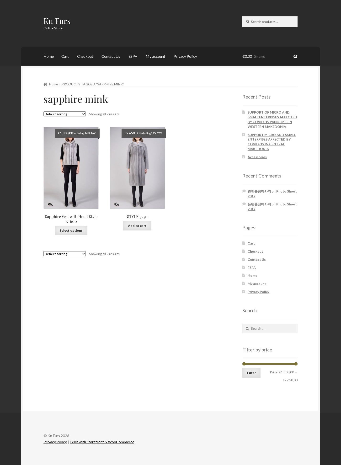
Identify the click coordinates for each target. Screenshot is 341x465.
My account (155, 56)
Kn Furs (57, 21)
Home (48, 56)
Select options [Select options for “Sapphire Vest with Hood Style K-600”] (71, 230)
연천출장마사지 (259, 191)
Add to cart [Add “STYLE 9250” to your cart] (137, 226)
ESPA (132, 56)
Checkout (85, 56)
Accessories (257, 157)
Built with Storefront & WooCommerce (102, 441)
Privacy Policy (185, 56)
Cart (65, 56)
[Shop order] (64, 113)
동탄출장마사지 (259, 204)
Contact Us (110, 56)
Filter (251, 373)
